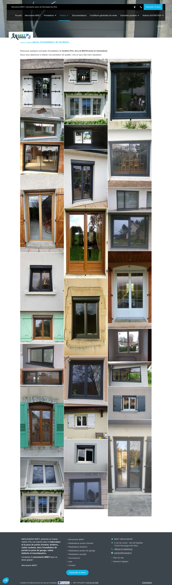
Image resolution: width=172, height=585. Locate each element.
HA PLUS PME (92, 583)
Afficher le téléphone (123, 549)
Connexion (147, 582)
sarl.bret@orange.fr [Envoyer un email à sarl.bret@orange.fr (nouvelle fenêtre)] (123, 553)
